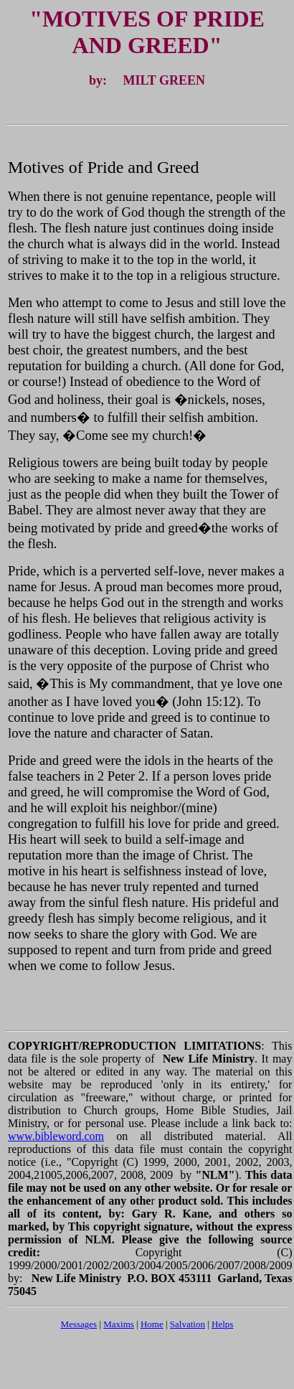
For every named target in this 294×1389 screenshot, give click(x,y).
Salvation (187, 1324)
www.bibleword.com (56, 1136)
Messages (79, 1324)
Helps (222, 1324)
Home (152, 1324)
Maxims (118, 1324)
